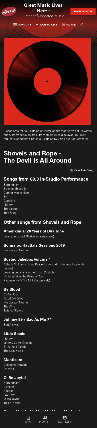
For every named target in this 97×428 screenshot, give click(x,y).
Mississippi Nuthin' (16, 250)
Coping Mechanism (16, 193)
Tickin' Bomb (12, 403)
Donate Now (83, 11)
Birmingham (11, 185)
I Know (8, 205)
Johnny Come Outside (18, 343)
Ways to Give (46, 24)
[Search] (82, 24)
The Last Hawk (13, 351)
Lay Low (9, 395)
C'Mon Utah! (12, 294)
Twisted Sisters (13, 310)
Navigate (22, 24)
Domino (9, 369)
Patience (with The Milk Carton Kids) (27, 280)
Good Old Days (13, 298)
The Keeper (11, 209)
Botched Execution (16, 189)
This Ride (10, 213)
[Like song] (81, 170)
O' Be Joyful (11, 399)
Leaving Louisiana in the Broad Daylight (29, 272)
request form (79, 139)
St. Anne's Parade (15, 347)
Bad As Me (11, 325)
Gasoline (9, 201)
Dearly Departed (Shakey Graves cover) (29, 236)
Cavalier (9, 387)
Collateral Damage (15, 365)
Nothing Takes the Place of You (23, 276)
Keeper (8, 391)
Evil (6, 197)
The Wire (9, 306)
